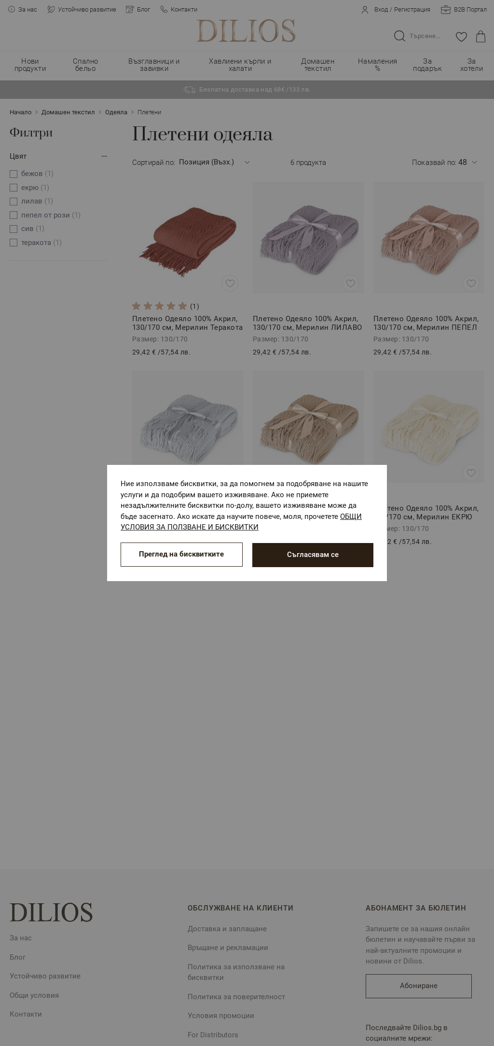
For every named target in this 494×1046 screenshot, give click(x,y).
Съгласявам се (313, 554)
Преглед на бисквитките (181, 554)
